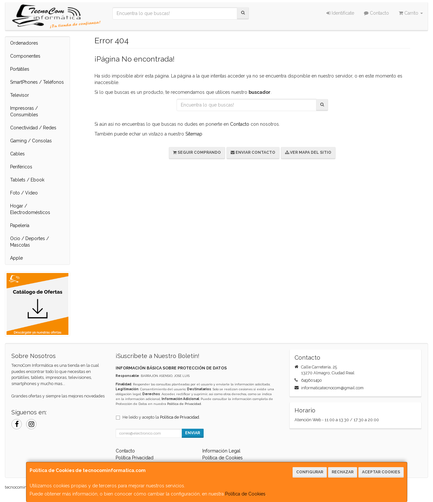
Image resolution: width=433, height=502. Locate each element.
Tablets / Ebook (27, 179)
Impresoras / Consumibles (24, 111)
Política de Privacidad (184, 404)
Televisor (19, 95)
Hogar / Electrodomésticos (30, 209)
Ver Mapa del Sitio (308, 152)
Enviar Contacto (253, 152)
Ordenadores (24, 43)
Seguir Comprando (197, 152)
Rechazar (343, 472)
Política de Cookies (245, 493)
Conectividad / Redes (33, 127)
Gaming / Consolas (31, 140)
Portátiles (19, 69)
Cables (17, 153)
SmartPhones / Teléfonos (37, 82)
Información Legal (221, 450)
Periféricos (21, 166)
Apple (16, 258)
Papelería (19, 225)
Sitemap (193, 133)
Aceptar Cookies (381, 472)
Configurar (309, 472)
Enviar (192, 433)
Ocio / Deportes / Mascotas (29, 242)
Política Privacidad (134, 457)
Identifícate (340, 13)
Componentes (25, 56)
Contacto (376, 13)
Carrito (411, 13)
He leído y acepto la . (161, 417)
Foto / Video (24, 192)
